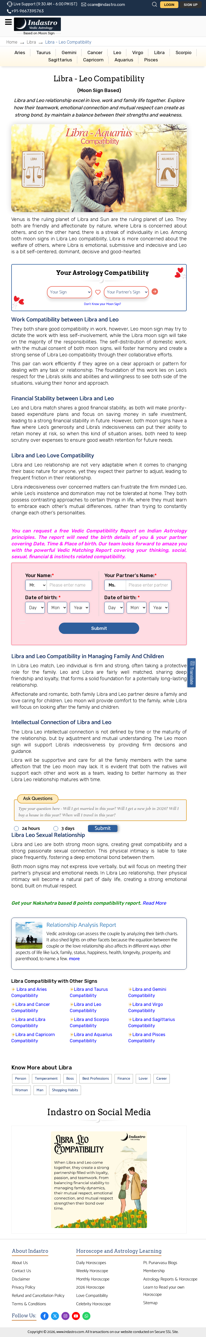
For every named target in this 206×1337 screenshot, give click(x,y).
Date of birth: (41, 598)
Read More (154, 903)
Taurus (43, 52)
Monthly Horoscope (92, 1279)
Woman (21, 1090)
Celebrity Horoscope (93, 1304)
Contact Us (21, 1271)
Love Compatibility (92, 1295)
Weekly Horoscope (92, 1271)
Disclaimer (21, 1279)
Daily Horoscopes (91, 1262)
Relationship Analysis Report (81, 925)
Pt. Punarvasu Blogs (160, 1262)
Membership (154, 1271)
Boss (70, 1079)
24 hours (28, 828)
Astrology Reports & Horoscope (170, 1279)
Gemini (69, 52)
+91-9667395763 (27, 11)
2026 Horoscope (90, 1287)
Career (161, 1079)
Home (11, 42)
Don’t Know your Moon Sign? (102, 304)
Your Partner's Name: (129, 575)
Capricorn (93, 59)
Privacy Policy (23, 1287)
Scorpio (184, 52)
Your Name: (38, 575)
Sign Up (191, 5)
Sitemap (150, 1303)
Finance (123, 1079)
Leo (117, 52)
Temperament (46, 1079)
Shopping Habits (65, 1090)
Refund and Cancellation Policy (38, 1295)
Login (169, 5)
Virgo (137, 52)
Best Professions (95, 1079)
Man (39, 1090)
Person (20, 1079)
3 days (65, 828)
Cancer (94, 52)
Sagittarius (60, 59)
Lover (143, 1079)
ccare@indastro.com (106, 4)
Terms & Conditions (29, 1304)
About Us (20, 1262)
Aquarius (124, 59)
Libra (31, 42)
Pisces (151, 59)
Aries (19, 52)
